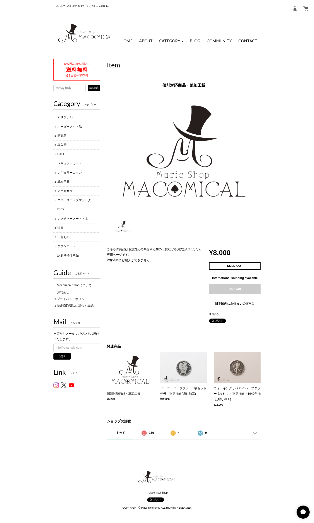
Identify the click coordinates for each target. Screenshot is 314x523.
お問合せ (63, 292)
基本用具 (63, 181)
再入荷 (62, 145)
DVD (60, 209)
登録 (62, 356)
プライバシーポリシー (72, 299)
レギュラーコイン (69, 172)
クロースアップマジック (74, 200)
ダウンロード (66, 246)
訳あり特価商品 (68, 255)
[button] (171, 41)
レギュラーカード (69, 163)
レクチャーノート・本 (72, 218)
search (94, 87)
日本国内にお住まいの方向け (235, 303)
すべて (120, 432)
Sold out (235, 289)
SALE (61, 154)
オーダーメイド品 (69, 126)
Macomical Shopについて (74, 285)
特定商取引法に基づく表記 (75, 305)
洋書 (60, 228)
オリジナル (65, 117)
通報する (214, 314)
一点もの (63, 237)
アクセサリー (66, 191)
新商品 (62, 135)
